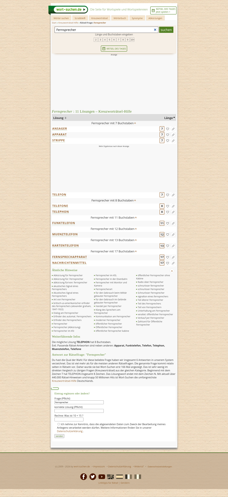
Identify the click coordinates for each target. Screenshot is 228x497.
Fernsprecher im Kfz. (106, 275)
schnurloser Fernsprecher (151, 289)
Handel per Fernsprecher (108, 306)
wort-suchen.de (82, 466)
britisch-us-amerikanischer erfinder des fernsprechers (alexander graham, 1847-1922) (71, 306)
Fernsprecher (60, 323)
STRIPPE (58, 140)
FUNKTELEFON (63, 223)
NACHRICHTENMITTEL (69, 263)
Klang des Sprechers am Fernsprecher (107, 311)
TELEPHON (60, 212)
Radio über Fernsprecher (150, 281)
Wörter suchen (61, 18)
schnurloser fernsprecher (151, 285)
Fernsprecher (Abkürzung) (67, 327)
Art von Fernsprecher (64, 299)
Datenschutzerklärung (70, 431)
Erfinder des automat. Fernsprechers (72, 316)
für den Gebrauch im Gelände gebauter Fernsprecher (110, 301)
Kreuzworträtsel (99, 18)
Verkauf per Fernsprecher (151, 317)
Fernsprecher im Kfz (64, 330)
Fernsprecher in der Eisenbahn (111, 278)
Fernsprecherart (104, 289)
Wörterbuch (120, 18)
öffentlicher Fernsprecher (109, 323)
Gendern (125, 482)
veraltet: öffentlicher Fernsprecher (155, 314)
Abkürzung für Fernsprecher (68, 275)
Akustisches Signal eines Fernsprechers (65, 294)
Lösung (58, 118)
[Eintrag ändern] (173, 128)
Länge (168, 118)
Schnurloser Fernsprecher (151, 292)
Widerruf (138, 466)
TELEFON (59, 194)
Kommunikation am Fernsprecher (113, 316)
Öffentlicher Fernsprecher (109, 327)
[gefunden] (167, 128)
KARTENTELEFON (65, 245)
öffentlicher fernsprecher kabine (112, 330)
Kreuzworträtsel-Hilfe (64, 381)
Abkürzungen (155, 18)
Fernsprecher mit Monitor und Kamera (110, 284)
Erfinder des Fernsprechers (68, 320)
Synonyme (137, 18)
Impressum (99, 466)
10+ (132, 39)
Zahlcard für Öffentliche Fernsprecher (149, 323)
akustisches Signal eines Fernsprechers (65, 288)
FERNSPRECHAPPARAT (69, 257)
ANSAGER (59, 128)
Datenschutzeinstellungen (160, 466)
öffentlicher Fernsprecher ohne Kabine (153, 277)
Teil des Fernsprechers (149, 303)
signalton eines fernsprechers (153, 296)
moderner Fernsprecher (108, 320)
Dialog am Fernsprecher (66, 312)
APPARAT (59, 134)
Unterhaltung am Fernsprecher (154, 310)
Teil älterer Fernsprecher (150, 299)
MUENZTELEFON (65, 234)
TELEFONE (60, 206)
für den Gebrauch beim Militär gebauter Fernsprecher (110, 294)
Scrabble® (80, 18)
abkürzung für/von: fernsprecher (70, 282)
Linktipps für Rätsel (108, 482)
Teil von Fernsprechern (150, 307)
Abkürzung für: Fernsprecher (68, 278)
